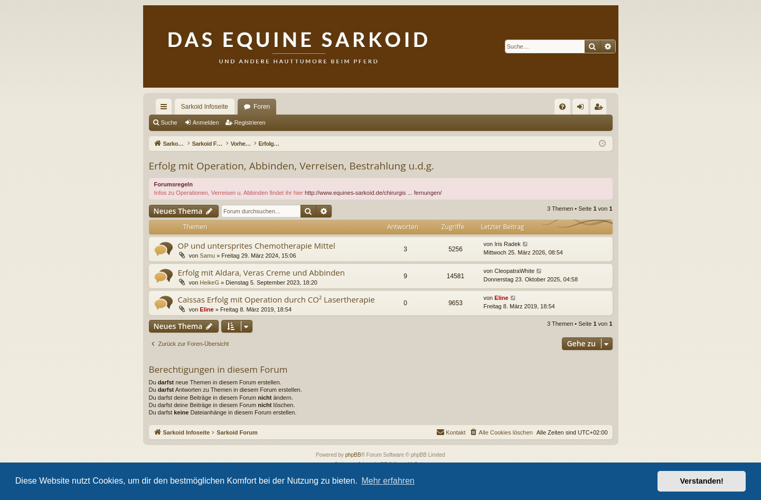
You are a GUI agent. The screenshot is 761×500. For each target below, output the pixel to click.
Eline (206, 309)
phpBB (353, 455)
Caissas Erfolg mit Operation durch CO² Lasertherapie (276, 299)
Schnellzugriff (166, 109)
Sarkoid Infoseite (204, 106)
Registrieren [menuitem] (600, 109)
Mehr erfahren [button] (388, 480)
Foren (261, 106)
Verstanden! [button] (702, 481)
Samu (207, 255)
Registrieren (249, 122)
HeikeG (209, 282)
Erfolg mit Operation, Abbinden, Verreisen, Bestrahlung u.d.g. (292, 166)
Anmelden (206, 122)
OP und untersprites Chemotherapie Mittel (256, 245)
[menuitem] (562, 107)
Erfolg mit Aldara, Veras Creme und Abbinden (261, 272)
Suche (169, 122)
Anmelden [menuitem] (582, 109)
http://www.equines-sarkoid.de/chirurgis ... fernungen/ (373, 193)
